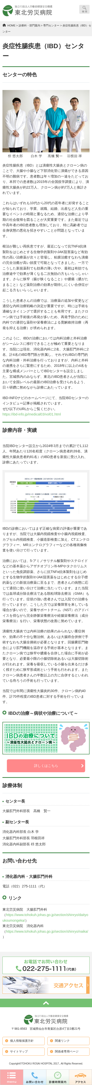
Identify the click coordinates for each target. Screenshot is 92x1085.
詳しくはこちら (46, 766)
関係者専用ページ (67, 1051)
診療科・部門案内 (29, 25)
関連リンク (62, 1040)
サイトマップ (19, 1051)
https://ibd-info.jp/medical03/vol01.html (31, 414)
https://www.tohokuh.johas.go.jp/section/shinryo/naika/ (47, 931)
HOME (11, 25)
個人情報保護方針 (22, 1040)
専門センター (51, 25)
